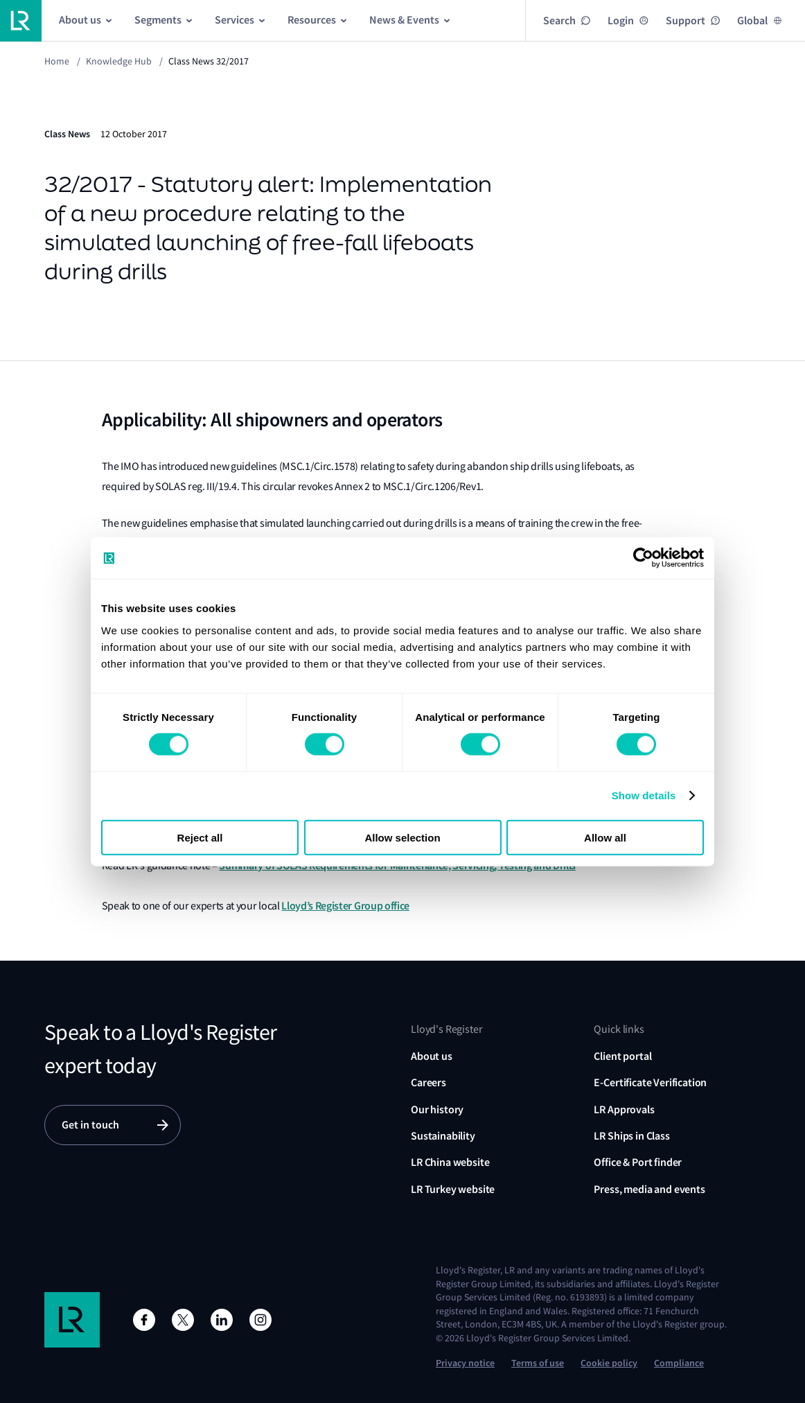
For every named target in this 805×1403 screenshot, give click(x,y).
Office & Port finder (638, 1162)
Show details (644, 795)
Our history (437, 1109)
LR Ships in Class (631, 1135)
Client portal (622, 1056)
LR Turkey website (453, 1189)
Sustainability (443, 1135)
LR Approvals (624, 1109)
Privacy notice (465, 1363)
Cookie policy (609, 1363)
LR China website (450, 1162)
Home (56, 61)
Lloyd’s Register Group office (345, 905)
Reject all (200, 837)
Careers (428, 1082)
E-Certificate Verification (650, 1082)
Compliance (679, 1363)
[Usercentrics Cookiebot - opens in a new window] (643, 558)
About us (431, 1056)
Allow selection (402, 837)
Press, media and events (649, 1189)
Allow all (605, 837)
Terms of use (537, 1363)
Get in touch (90, 1124)
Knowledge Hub (119, 61)
